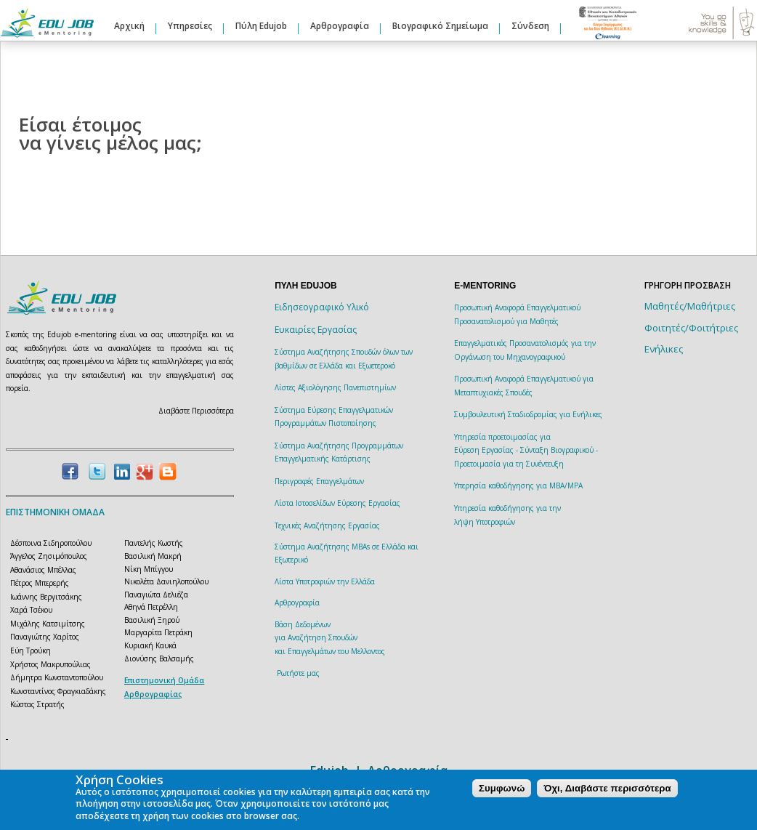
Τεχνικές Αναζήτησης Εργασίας (327, 525)
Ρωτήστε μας (298, 673)
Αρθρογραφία (339, 26)
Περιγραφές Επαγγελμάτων (319, 481)
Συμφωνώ (502, 788)
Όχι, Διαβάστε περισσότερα (607, 788)
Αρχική (129, 26)
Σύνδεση (530, 26)
